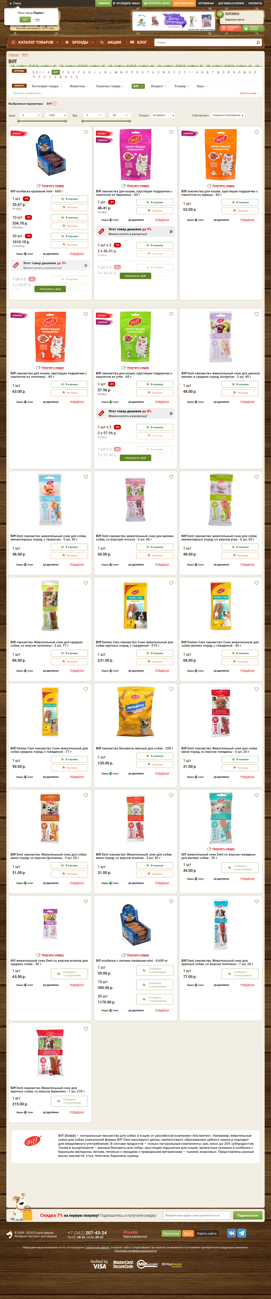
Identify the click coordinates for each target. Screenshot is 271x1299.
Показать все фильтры (27, 93)
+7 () (96, 21)
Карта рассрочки (135, 1260)
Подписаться (247, 1240)
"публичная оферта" (97, 1271)
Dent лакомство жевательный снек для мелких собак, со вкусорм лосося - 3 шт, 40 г (135, 562)
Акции (114, 42)
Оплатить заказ (159, 3)
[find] (258, 42)
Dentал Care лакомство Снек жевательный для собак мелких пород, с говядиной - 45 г (220, 668)
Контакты (255, 3)
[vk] (231, 1257)
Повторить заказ (233, 28)
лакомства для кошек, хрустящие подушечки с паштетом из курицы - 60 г (219, 193)
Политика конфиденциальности (136, 1275)
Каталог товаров (35, 42)
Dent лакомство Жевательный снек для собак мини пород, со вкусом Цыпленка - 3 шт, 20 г (48, 880)
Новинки (104, 3)
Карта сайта (207, 1258)
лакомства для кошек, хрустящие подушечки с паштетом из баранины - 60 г (134, 193)
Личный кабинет (254, 28)
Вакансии (171, 1258)
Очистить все (248, 93)
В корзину (72, 198)
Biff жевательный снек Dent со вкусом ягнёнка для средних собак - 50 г (49, 986)
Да (25, 19)
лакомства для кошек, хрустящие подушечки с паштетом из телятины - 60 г (49, 399)
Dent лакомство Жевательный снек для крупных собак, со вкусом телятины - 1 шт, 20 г (217, 986)
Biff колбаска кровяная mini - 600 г (37, 191)
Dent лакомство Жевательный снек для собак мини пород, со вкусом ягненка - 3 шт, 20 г (134, 880)
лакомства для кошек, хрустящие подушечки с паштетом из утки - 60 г (134, 399)
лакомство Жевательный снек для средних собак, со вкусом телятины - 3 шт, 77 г (47, 668)
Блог (142, 42)
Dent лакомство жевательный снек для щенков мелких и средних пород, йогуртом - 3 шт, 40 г (220, 399)
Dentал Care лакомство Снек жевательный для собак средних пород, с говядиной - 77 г (49, 774)
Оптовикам (206, 3)
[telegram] (241, 1257)
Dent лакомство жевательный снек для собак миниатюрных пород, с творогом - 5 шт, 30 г (48, 562)
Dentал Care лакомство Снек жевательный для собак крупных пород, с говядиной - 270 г (134, 668)
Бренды (80, 42)
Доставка (231, 3)
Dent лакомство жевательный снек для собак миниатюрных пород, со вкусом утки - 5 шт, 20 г (219, 562)
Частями (72, 207)
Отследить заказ (128, 3)
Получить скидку (53, 185)
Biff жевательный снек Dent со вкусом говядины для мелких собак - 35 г (218, 880)
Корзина (232, 13)
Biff (49, 103)
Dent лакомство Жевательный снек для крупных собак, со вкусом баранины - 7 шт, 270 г (48, 1114)
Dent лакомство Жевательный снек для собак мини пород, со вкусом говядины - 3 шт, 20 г (219, 774)
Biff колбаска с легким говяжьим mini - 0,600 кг (132, 985)
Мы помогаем (184, 3)
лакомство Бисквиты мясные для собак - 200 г (134, 772)
